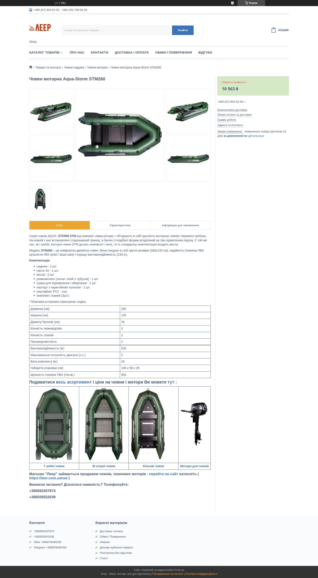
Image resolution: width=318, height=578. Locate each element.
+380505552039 (44, 536)
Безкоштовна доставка (232, 109)
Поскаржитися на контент (168, 573)
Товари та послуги (48, 67)
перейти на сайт (164, 474)
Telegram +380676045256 (50, 547)
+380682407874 (44, 531)
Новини (104, 542)
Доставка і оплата (111, 531)
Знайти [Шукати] (183, 30)
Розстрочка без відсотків (116, 552)
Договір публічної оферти (116, 547)
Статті (104, 558)
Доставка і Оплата (132, 52)
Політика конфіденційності (201, 573)
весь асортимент (74, 382)
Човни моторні (97, 67)
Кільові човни (153, 466)
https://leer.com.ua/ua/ (48, 478)
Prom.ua (179, 570)
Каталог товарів (44, 52)
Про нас (77, 52)
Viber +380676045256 (47, 542)
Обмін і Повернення (173, 52)
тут (171, 382)
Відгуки (205, 52)
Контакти (99, 52)
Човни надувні (74, 67)
